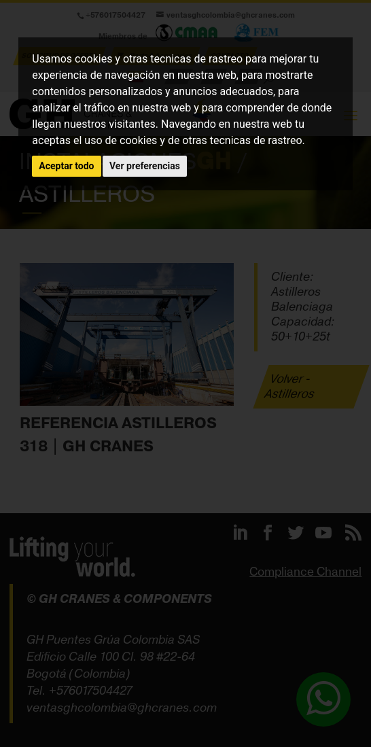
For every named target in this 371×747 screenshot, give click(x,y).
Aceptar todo (66, 165)
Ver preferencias (144, 165)
